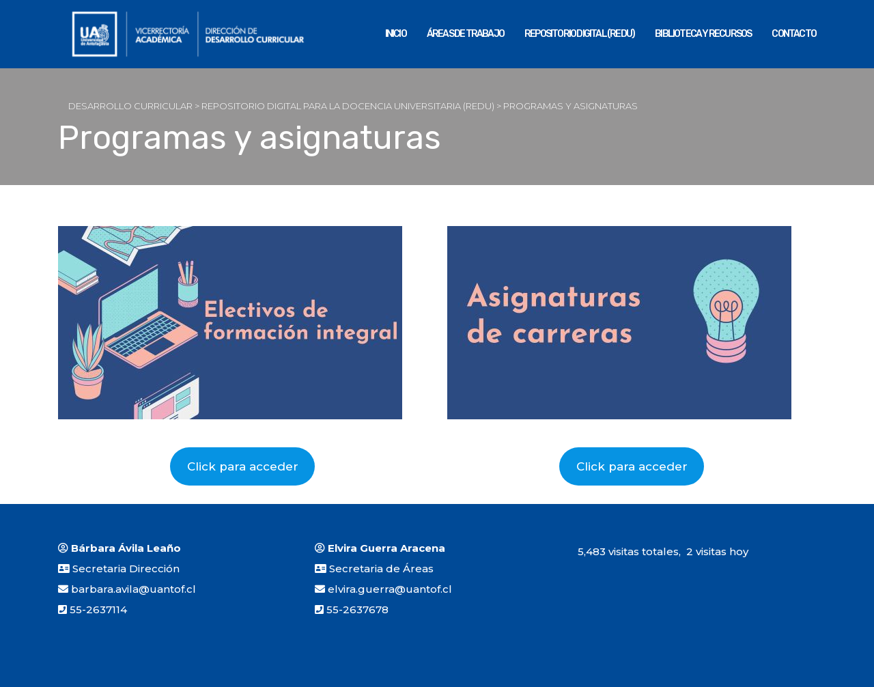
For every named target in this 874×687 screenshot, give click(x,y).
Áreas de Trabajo (465, 34)
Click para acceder (242, 466)
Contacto (794, 34)
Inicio (395, 34)
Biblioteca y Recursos (703, 34)
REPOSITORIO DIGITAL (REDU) (579, 34)
